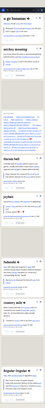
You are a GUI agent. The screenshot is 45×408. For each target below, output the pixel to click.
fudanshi (6, 287)
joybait (6, 216)
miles (24, 310)
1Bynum (17, 393)
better (37, 166)
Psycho (8, 64)
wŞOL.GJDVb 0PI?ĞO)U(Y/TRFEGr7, (17, 125)
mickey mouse (28, 57)
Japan (29, 267)
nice (12, 201)
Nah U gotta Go (17, 119)
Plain (5, 375)
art (31, 174)
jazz (39, 383)
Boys (5, 267)
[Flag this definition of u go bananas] (39, 18)
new (33, 320)
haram (36, 174)
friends (8, 283)
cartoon (37, 57)
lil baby (16, 28)
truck (37, 320)
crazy (18, 23)
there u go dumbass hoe (25, 117)
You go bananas (18, 36)
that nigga (27, 23)
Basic (34, 375)
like (20, 57)
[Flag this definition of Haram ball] (40, 158)
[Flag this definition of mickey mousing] (40, 48)
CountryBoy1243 (18, 325)
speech (16, 201)
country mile (7, 325)
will (15, 169)
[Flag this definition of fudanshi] (40, 261)
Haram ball (7, 181)
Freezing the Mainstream (22, 69)
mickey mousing (8, 69)
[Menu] (41, 10)
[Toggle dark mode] (38, 10)
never (36, 206)
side (33, 280)
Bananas (7, 23)
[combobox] (21, 10)
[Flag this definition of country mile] (40, 301)
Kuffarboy (15, 181)
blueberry (15, 386)
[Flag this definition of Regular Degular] (40, 370)
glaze (39, 386)
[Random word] (33, 10)
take (17, 31)
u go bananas (7, 36)
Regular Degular (8, 393)
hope (14, 206)
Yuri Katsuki (14, 287)
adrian (8, 206)
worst (28, 177)
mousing (14, 61)
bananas (28, 28)
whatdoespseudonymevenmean (19, 216)
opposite (26, 201)
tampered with (16, 375)
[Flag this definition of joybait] (40, 196)
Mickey (8, 61)
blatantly (12, 280)
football (19, 164)
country (27, 307)
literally (14, 272)
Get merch (20, 76)
